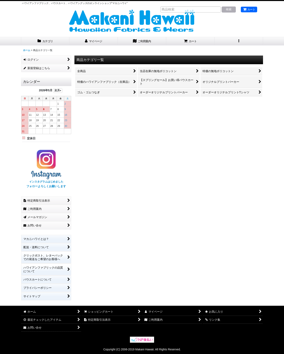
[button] (239, 41)
